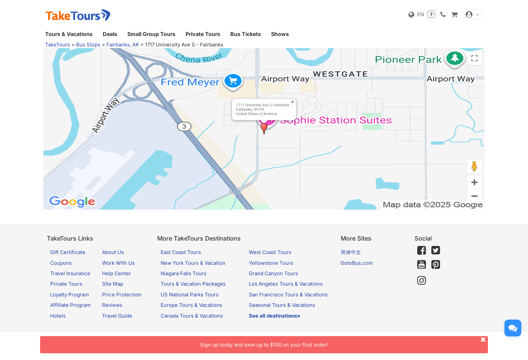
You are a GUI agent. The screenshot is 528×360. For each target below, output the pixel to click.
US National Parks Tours (190, 294)
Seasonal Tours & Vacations (282, 305)
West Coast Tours (270, 252)
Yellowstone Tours (271, 263)
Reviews (112, 305)
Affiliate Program (70, 305)
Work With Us (118, 263)
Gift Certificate (68, 252)
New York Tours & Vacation (193, 263)
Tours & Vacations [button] (69, 34)
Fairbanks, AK (122, 44)
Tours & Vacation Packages (193, 284)
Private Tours (203, 34)
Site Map (112, 284)
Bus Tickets (245, 34)
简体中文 (351, 252)
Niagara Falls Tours (183, 273)
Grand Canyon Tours (273, 273)
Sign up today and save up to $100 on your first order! (344, 342)
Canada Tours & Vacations (192, 316)
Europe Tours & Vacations (191, 305)
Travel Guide (117, 316)
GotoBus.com (356, 263)
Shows (280, 34)
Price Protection (121, 294)
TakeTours (57, 44)
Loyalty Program (69, 294)
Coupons (61, 263)
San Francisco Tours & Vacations (288, 294)
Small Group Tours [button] (151, 34)
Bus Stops (88, 44)
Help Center (116, 273)
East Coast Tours (181, 252)
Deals (110, 34)
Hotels (58, 316)
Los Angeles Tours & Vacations (286, 284)
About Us (113, 252)
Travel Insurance (70, 273)
